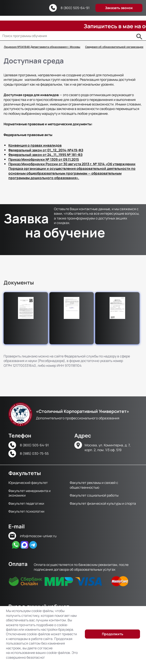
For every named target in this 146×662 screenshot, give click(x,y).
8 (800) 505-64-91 (75, 7)
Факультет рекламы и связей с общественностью (94, 484)
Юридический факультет (28, 482)
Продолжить (112, 634)
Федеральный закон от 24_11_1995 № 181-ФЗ (45, 154)
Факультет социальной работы (94, 495)
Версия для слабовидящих (40, 8)
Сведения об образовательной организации (114, 47)
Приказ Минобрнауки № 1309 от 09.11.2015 (43, 159)
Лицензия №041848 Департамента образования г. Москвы (42, 47)
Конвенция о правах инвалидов (35, 145)
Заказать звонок (119, 7)
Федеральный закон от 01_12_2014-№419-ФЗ (45, 150)
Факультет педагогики (26, 503)
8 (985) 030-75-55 (34, 453)
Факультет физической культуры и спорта (103, 503)
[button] (26, 308)
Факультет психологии (26, 511)
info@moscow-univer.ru (38, 536)
